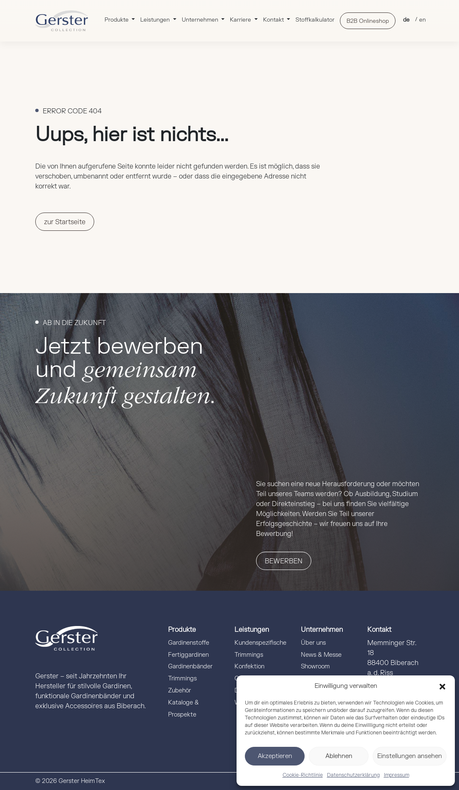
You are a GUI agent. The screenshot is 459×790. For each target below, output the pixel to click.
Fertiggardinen (188, 655)
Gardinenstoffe (188, 643)
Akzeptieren (275, 756)
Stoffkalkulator (314, 19)
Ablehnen (338, 756)
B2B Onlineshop (368, 20)
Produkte (117, 19)
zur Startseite (64, 222)
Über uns (313, 643)
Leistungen (155, 19)
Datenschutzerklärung (353, 775)
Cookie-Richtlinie (303, 775)
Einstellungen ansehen (409, 756)
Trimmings (182, 678)
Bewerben (284, 561)
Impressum (396, 775)
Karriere (241, 19)
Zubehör (179, 691)
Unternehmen (201, 19)
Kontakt (274, 19)
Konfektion (249, 666)
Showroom (315, 666)
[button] (442, 686)
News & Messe (321, 655)
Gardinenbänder (190, 666)
